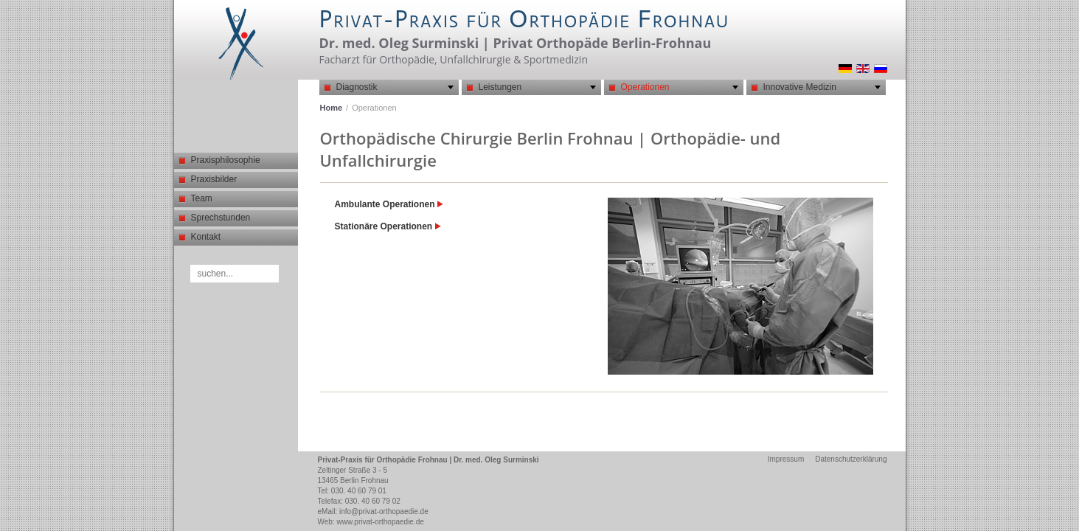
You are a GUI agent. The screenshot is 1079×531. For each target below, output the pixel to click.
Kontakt (206, 237)
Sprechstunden (221, 217)
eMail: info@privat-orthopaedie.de (373, 511)
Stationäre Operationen (388, 226)
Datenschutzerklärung (851, 459)
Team (201, 198)
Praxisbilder (214, 179)
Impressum (786, 459)
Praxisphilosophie (225, 160)
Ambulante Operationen (389, 204)
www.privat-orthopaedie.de (379, 522)
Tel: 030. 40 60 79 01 (352, 491)
